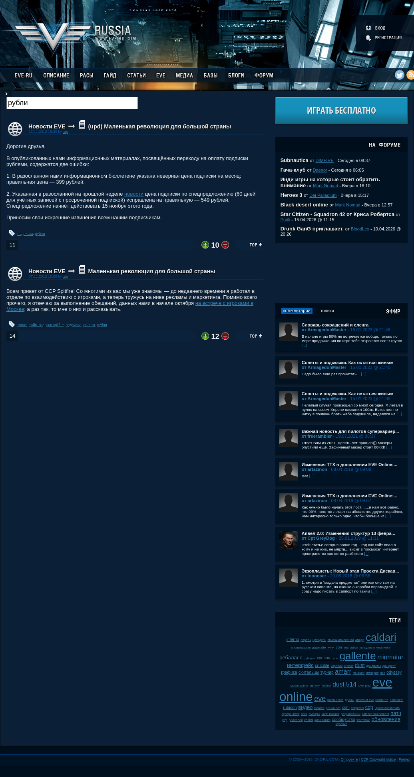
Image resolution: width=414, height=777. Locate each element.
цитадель (319, 640)
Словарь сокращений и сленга (335, 324)
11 (12, 245)
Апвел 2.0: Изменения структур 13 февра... (348, 533)
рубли (40, 234)
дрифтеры (373, 666)
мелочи (315, 685)
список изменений (341, 640)
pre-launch (333, 708)
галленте (381, 700)
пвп (382, 673)
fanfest (326, 685)
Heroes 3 (292, 195)
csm (346, 707)
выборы (314, 714)
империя (372, 673)
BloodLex (360, 228)
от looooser (314, 575)
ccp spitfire (55, 325)
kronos (348, 666)
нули (331, 647)
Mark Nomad (325, 185)
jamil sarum (322, 720)
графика (289, 672)
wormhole (363, 720)
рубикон (309, 658)
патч (395, 713)
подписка (25, 234)
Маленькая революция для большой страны (151, 271)
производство (300, 647)
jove (361, 685)
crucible (322, 665)
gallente (358, 656)
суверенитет (291, 714)
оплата (89, 325)
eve (320, 699)
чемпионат (384, 647)
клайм (308, 720)
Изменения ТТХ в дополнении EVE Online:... (350, 464)
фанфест (389, 666)
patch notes (335, 700)
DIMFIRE (324, 160)
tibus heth (397, 700)
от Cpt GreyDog (318, 538)
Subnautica (295, 160)
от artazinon (314, 469)
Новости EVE (47, 126)
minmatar (390, 657)
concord (324, 658)
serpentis (357, 708)
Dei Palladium (322, 195)
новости (133, 194)
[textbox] (72, 103)
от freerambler (317, 436)
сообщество (343, 719)
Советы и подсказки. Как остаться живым (348, 362)
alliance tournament (375, 714)
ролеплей (296, 720)
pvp (285, 720)
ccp (369, 707)
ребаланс (290, 658)
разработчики (350, 714)
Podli (286, 219)
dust (360, 665)
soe (335, 658)
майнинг (359, 673)
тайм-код (36, 325)
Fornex (404, 759)
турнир (327, 672)
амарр (359, 640)
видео (305, 707)
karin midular (330, 714)
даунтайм (319, 647)
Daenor (320, 170)
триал (23, 325)
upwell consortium (387, 708)
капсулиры (367, 647)
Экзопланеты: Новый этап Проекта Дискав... (350, 571)
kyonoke (341, 724)
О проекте (349, 759)
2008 (339, 647)
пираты (306, 640)
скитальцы (309, 672)
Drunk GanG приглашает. (312, 229)
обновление (386, 719)
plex (368, 685)
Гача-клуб (293, 170)
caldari (381, 637)
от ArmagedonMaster (324, 329)
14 (12, 336)
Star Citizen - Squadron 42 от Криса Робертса (337, 214)
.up (65, 132)
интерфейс (300, 665)
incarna (319, 708)
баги (304, 714)
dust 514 (344, 684)
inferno (293, 639)
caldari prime (300, 685)
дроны (349, 700)
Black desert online (304, 205)
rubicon (290, 707)
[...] (304, 345)
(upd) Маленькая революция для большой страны (159, 126)
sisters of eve (365, 700)
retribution (351, 647)
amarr (343, 671)
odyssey (394, 672)
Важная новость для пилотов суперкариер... (350, 431)
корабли (337, 666)
